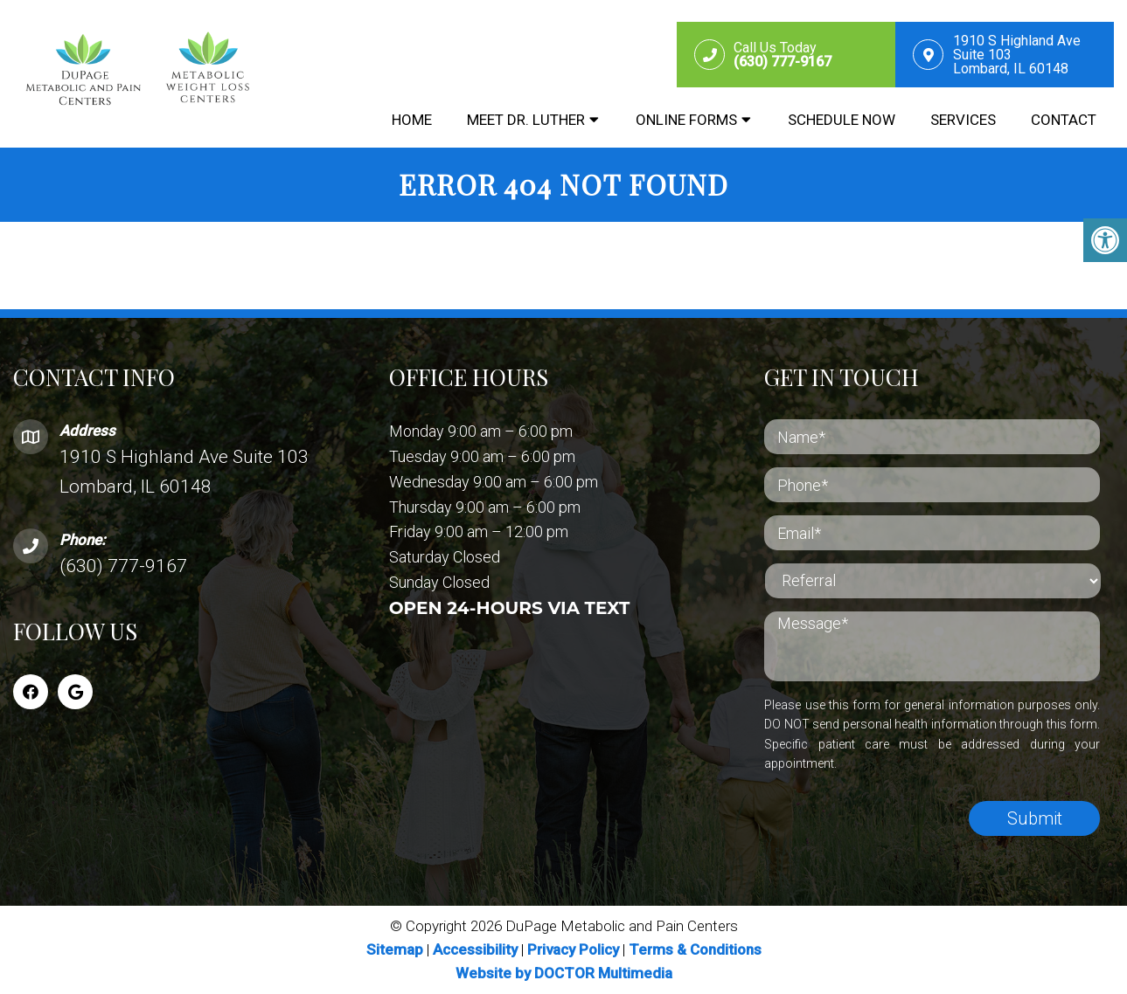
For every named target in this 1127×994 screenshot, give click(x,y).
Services (963, 119)
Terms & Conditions (695, 949)
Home (412, 119)
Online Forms (686, 119)
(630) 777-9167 (123, 566)
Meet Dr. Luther (526, 119)
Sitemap (394, 949)
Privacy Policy (575, 949)
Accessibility (475, 949)
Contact (1063, 119)
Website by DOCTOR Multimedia (564, 973)
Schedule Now (841, 119)
